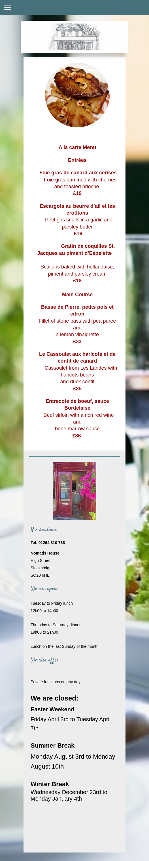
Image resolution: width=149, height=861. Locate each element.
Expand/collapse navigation (74, 7)
